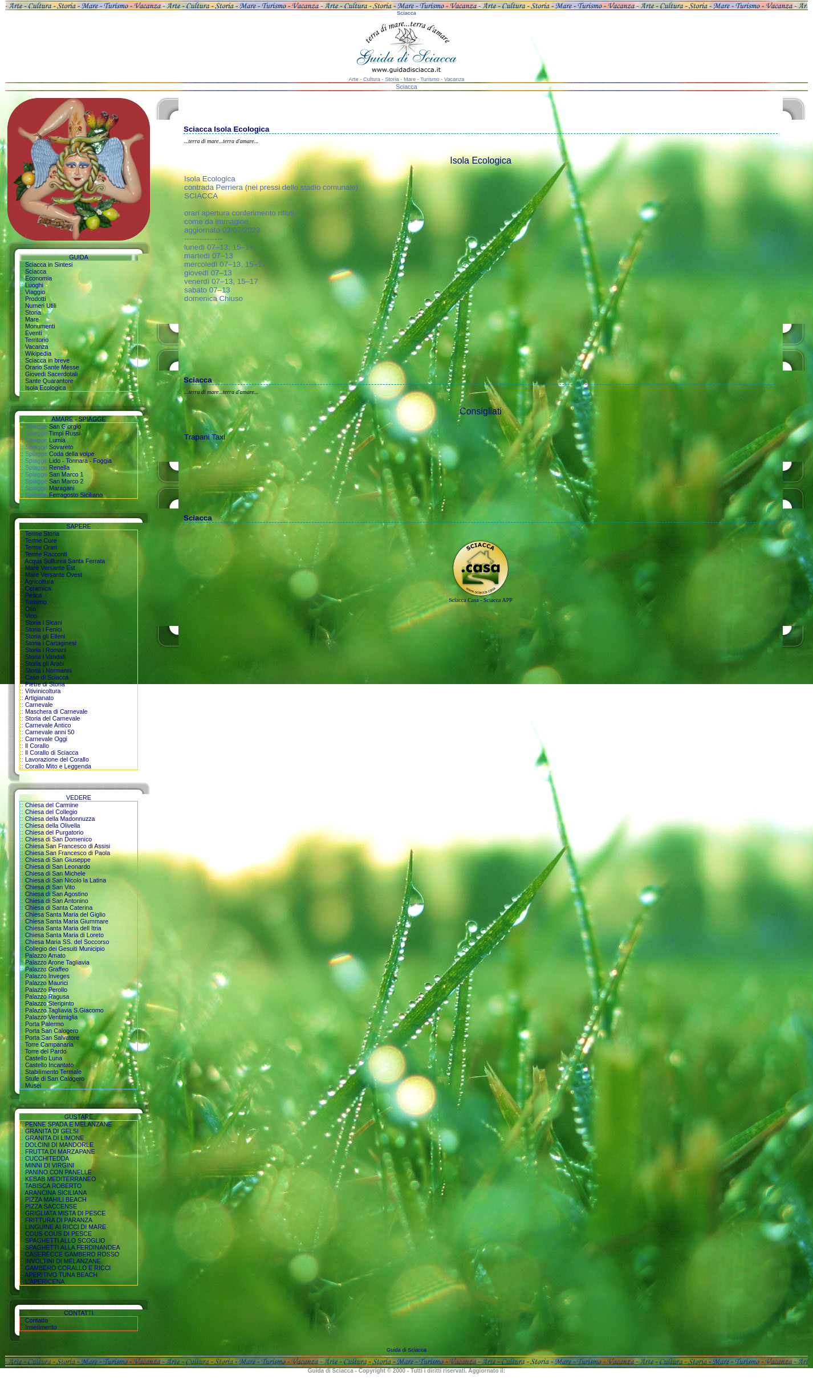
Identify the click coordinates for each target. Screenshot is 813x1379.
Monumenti (40, 326)
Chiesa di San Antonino (56, 900)
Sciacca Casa (463, 600)
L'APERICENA (45, 1281)
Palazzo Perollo (46, 989)
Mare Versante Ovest (53, 574)
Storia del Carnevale (52, 718)
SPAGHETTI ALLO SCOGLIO (65, 1240)
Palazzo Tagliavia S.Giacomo (64, 1010)
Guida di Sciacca (406, 1350)
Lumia (57, 440)
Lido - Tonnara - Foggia (80, 460)
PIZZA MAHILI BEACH (56, 1199)
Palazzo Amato (45, 955)
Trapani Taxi (204, 437)
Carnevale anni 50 (50, 732)
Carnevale (39, 704)
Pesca (33, 595)
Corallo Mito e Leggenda (58, 766)
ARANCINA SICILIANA (56, 1192)
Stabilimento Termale (53, 1071)
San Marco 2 (66, 481)
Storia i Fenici (43, 629)
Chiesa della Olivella (52, 825)
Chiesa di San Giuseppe (58, 859)
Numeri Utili (40, 305)
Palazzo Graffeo (46, 969)
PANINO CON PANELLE (58, 1172)
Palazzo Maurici (46, 982)
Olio (30, 608)
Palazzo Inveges (47, 976)
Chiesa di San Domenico (58, 839)
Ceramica (38, 588)
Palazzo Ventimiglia (51, 1017)
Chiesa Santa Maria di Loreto (64, 934)
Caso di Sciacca (46, 677)
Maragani (61, 488)
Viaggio (35, 291)
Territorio (36, 339)
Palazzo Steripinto (49, 1003)
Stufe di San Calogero (54, 1078)
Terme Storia (42, 533)
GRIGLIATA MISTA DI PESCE (65, 1213)
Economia (38, 278)
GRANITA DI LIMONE (54, 1137)
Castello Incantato (49, 1064)
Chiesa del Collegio (51, 811)
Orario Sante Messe (52, 367)
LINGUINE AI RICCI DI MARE (65, 1226)
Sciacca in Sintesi (49, 264)
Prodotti (35, 298)
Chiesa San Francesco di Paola (67, 852)
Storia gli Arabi (44, 663)
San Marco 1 (66, 474)
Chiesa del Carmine (52, 805)
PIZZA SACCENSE (51, 1206)
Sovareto (61, 447)
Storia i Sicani (43, 622)
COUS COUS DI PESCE (58, 1233)
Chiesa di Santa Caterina (58, 907)
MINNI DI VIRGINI (49, 1165)
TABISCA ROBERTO (53, 1185)
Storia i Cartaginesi (50, 643)
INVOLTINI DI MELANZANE (63, 1261)
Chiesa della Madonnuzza (60, 818)
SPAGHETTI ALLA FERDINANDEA (72, 1247)
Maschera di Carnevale (56, 711)
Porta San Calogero (52, 1030)
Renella (59, 467)
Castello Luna (43, 1058)
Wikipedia (38, 353)
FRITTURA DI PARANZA (58, 1220)
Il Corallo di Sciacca (52, 752)
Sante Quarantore (49, 380)
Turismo (36, 602)
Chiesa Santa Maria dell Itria (63, 928)
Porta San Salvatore (52, 1037)
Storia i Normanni (48, 670)
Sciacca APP (498, 600)
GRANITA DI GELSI (52, 1131)
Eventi (33, 333)
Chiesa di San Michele (55, 873)
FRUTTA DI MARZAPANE (60, 1151)
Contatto (36, 1320)
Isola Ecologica (45, 387)
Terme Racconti (46, 554)
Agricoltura (39, 581)
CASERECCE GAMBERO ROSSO (72, 1254)
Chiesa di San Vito (50, 887)
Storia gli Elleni (45, 636)
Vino (31, 615)
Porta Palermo (44, 1023)
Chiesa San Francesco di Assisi (67, 846)
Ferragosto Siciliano (76, 494)
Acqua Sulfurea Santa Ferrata (65, 561)
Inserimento (41, 1327)
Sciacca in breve (47, 360)
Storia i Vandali (45, 656)
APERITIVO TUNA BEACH (61, 1274)
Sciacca (35, 271)
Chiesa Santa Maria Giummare (66, 921)
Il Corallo (37, 745)
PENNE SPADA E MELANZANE (68, 1124)
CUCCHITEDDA (47, 1158)
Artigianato (39, 697)
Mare (32, 319)
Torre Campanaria (49, 1044)
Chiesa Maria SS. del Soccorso (67, 941)
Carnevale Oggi (46, 738)
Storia (33, 312)
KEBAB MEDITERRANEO (60, 1178)
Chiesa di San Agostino (56, 893)
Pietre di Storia (45, 684)
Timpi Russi (64, 433)
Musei (33, 1085)
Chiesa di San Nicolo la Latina (65, 880)
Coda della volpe (71, 453)
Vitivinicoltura (43, 691)
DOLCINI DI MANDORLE (59, 1144)
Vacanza (36, 346)
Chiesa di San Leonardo (57, 866)
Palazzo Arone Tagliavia (57, 962)
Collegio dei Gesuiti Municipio (65, 948)
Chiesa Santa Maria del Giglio (65, 914)
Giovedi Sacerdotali (51, 374)
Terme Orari (41, 547)
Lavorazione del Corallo (57, 759)
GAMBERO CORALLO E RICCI (68, 1267)
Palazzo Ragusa (47, 996)
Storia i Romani (46, 649)
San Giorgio (65, 426)
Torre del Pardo (46, 1051)
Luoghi (34, 285)
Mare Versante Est (50, 567)
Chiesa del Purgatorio (54, 832)
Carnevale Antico (48, 725)
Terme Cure (41, 540)
